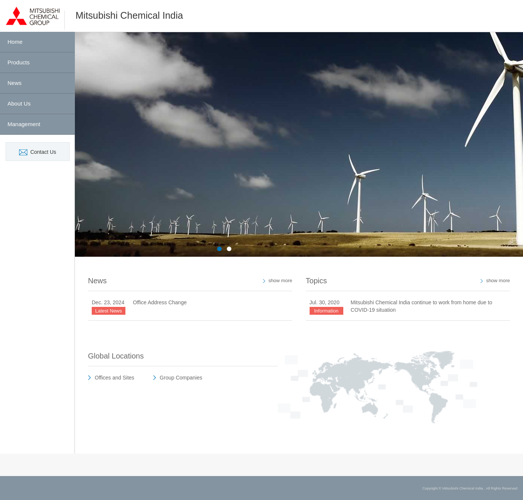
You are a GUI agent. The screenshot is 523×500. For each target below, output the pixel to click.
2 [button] (229, 249)
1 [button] (219, 249)
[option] (299, 144)
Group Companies (181, 378)
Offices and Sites (114, 378)
